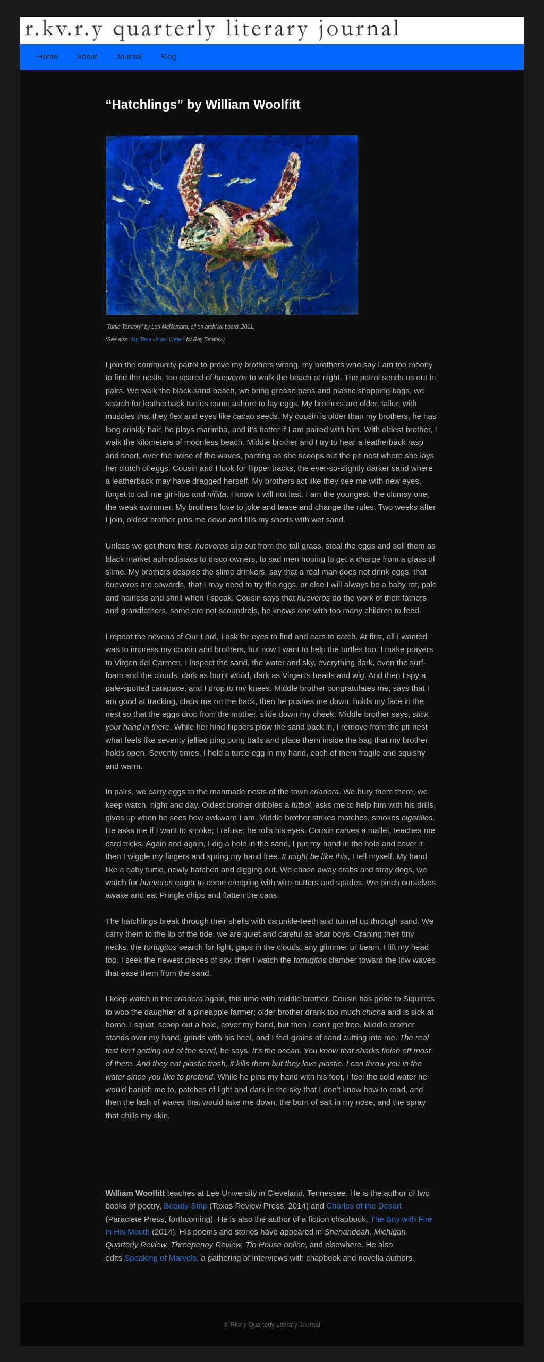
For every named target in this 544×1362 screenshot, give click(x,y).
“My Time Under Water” (157, 339)
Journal (128, 57)
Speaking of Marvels (160, 1257)
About (87, 57)
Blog (168, 57)
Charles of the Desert (364, 1205)
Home (47, 57)
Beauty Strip (185, 1205)
